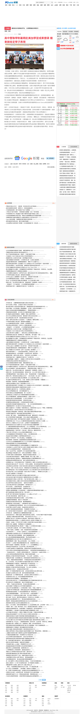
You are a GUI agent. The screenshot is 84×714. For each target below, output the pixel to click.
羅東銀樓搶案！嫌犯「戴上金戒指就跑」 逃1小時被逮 (20, 541)
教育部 (24, 164)
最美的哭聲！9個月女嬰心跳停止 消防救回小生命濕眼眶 (21, 355)
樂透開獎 (76, 31)
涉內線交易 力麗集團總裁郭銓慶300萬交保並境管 (19, 302)
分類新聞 (7, 683)
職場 (31, 5)
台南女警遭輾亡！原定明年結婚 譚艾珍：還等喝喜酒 (20, 565)
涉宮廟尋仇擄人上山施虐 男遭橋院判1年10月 (18, 644)
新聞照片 (26, 696)
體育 (48, 5)
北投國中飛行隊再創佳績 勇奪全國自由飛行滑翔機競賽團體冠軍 (23, 589)
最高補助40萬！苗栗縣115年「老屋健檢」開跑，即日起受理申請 (23, 623)
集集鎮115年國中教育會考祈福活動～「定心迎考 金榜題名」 (23, 556)
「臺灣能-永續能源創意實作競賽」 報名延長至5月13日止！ (22, 516)
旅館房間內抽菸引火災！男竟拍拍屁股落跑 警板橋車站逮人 (22, 674)
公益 (48, 702)
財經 (20, 5)
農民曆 (59, 28)
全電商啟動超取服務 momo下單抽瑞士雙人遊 (71, 152)
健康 (41, 5)
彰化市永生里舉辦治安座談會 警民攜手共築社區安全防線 (21, 316)
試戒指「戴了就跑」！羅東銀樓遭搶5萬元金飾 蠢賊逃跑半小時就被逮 (25, 415)
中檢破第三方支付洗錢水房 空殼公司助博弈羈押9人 (20, 256)
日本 (28, 164)
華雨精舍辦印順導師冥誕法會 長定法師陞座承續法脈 (20, 460)
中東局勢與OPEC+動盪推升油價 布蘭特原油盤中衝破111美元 (22, 213)
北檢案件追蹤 (72, 28)
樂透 (62, 685)
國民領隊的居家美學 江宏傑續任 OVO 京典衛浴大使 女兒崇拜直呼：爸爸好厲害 (27, 385)
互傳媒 (19, 34)
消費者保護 (41, 710)
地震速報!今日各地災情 (67, 45)
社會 (17, 5)
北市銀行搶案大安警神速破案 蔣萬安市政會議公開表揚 (21, 454)
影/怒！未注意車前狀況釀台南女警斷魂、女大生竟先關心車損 (22, 280)
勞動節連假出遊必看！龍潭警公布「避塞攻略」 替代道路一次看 (23, 334)
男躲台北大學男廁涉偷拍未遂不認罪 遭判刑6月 (19, 651)
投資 (43, 702)
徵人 (57, 710)
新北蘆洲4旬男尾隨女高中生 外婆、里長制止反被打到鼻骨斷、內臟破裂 (25, 379)
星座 (38, 5)
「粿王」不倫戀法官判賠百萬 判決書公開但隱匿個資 (20, 584)
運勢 (34, 5)
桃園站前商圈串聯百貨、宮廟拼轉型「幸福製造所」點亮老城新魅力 (24, 608)
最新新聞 (61, 243)
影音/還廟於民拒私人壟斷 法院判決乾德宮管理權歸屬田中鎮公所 (23, 481)
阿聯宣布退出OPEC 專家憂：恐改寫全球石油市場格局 (21, 206)
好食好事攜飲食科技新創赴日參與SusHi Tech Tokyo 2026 (21, 267)
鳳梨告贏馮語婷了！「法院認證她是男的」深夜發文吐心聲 (21, 351)
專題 (10, 5)
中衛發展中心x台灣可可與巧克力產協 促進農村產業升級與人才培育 (24, 447)
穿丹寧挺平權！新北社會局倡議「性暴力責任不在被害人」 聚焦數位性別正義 (26, 471)
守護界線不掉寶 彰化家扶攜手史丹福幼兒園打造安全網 (20, 475)
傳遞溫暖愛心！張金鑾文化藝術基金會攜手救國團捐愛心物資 (22, 610)
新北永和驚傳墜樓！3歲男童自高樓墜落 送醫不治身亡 (21, 396)
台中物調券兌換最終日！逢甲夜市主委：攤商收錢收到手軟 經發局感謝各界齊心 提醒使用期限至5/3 (33, 273)
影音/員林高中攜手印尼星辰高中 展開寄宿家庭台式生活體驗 (22, 477)
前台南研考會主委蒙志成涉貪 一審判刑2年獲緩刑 (19, 483)
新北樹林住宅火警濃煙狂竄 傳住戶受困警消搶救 (19, 582)
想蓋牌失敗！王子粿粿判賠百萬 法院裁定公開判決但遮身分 (22, 574)
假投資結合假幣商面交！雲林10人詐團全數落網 (19, 325)
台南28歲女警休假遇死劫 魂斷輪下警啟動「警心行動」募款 (22, 456)
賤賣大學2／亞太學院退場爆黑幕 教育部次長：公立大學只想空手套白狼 (25, 372)
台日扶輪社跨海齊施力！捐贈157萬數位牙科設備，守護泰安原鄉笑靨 (24, 612)
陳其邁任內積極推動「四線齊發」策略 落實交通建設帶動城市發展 (23, 411)
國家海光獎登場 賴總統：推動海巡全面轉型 (17, 642)
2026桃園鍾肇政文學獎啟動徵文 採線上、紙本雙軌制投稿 (21, 434)
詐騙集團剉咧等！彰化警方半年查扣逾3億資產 (18, 406)
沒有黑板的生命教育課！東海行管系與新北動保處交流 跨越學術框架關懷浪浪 (26, 466)
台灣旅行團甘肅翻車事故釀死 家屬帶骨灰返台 (18, 488)
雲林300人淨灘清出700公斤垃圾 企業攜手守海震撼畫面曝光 (22, 423)
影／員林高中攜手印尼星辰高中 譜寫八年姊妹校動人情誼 (21, 511)
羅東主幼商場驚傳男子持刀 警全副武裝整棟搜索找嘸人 (21, 599)
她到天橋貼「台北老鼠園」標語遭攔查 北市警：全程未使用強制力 (24, 308)
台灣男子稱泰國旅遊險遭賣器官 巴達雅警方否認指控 (20, 509)
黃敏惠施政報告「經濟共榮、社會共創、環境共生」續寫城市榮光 (23, 430)
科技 (24, 5)
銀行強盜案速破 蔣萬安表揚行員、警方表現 (17, 492)
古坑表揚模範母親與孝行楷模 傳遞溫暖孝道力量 (19, 250)
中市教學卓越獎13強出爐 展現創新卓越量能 (71, 277)
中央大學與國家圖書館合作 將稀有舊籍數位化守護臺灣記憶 (22, 445)
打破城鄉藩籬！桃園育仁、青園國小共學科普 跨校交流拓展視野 (23, 359)
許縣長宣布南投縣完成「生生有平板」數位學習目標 (20, 546)
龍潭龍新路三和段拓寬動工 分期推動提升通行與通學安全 (21, 503)
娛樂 (45, 5)
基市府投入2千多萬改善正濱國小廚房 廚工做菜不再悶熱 (21, 595)
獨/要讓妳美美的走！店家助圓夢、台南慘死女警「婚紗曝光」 (22, 353)
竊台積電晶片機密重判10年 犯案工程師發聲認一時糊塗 (22, 453)
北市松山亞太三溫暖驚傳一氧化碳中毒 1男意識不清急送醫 (22, 276)
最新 (6, 685)
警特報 (74, 685)
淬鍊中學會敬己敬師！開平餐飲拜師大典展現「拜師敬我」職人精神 (24, 419)
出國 (11, 164)
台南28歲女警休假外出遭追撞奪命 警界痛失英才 (19, 484)
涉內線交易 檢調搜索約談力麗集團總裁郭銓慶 (18, 513)
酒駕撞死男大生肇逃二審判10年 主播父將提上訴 (19, 664)
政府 (74, 5)
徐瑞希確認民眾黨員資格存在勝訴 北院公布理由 (19, 498)
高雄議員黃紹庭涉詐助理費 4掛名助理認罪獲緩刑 (19, 646)
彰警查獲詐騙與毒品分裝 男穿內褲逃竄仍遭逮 (18, 653)
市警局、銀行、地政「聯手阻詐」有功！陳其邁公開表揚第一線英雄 (24, 606)
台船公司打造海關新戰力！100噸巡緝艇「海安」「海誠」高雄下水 (23, 588)
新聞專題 (44, 683)
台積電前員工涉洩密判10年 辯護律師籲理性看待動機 (20, 394)
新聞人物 (31, 683)
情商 (18, 687)
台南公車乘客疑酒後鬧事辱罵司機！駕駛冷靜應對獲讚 (20, 554)
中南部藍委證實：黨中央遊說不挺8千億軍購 (18, 210)
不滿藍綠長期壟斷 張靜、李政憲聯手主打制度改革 (19, 634)
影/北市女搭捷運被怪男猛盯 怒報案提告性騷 (18, 449)
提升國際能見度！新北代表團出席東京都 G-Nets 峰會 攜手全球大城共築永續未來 (27, 469)
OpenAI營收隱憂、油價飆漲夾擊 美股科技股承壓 (19, 219)
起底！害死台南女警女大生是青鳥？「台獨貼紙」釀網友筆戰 (22, 319)
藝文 (48, 700)
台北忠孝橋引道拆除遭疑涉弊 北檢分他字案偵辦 (19, 636)
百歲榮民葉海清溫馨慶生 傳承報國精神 (17, 578)
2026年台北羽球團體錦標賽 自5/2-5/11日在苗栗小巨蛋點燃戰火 (23, 441)
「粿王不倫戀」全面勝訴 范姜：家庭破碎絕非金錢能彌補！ (22, 529)
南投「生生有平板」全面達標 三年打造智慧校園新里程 (20, 451)
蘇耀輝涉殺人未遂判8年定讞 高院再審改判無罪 (72, 256)
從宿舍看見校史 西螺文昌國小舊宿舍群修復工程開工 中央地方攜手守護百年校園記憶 (29, 514)
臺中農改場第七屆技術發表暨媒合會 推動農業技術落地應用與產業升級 (25, 306)
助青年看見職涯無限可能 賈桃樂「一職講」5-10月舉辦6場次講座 (23, 526)
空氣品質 (65, 31)
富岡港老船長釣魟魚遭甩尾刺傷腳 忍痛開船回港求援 (20, 638)
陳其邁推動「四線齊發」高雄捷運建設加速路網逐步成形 (21, 439)
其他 (18, 700)
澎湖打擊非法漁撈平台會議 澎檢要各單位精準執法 (20, 507)
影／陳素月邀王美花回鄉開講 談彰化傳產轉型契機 (20, 535)
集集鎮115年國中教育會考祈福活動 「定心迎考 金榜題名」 (22, 567)
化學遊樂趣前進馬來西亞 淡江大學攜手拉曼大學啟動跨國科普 (23, 428)
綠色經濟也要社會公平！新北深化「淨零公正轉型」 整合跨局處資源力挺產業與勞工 (28, 464)
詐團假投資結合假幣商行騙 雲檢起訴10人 (70, 249)
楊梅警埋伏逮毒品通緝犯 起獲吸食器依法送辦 (18, 387)
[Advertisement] (30, 180)
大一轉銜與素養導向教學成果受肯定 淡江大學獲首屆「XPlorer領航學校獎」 (26, 426)
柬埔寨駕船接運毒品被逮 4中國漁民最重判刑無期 (19, 402)
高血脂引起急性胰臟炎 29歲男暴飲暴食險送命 (18, 436)
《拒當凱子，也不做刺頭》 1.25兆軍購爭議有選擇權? (20, 284)
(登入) (77, 2)
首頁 (6, 5)
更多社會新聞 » (51, 167)
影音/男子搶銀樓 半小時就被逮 (14, 473)
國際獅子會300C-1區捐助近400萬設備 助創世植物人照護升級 (23, 518)
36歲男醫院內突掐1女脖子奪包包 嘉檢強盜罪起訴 (19, 657)
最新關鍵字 (57, 698)
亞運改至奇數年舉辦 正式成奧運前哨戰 (69, 168)
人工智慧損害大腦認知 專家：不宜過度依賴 (70, 166)
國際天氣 (69, 690)
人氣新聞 (61, 146)
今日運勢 (64, 28)
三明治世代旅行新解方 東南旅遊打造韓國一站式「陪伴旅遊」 (23, 212)
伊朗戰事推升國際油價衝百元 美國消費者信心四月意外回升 (22, 217)
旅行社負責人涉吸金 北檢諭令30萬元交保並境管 (19, 304)
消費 (60, 5)
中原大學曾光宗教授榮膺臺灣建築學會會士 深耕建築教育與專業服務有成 (26, 550)
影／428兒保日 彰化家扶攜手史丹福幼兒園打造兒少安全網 (22, 561)
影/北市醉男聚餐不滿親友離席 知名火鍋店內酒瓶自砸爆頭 (22, 417)
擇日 (55, 688)
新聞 (6, 31)
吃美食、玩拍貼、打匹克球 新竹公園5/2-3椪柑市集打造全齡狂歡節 (24, 522)
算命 (55, 685)
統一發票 (63, 687)
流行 (18, 692)
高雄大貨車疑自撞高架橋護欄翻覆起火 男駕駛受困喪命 (21, 310)
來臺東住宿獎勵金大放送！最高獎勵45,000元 (18, 383)
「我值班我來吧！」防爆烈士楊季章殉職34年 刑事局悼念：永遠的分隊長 (26, 552)
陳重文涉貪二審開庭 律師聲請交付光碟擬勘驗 (18, 524)
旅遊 (64, 5)
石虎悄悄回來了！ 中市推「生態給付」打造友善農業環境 (21, 531)
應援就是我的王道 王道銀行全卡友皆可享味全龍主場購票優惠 (22, 424)
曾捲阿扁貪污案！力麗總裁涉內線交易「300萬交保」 (20, 286)
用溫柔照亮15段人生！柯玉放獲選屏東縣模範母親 (19, 576)
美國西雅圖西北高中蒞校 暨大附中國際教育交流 (19, 539)
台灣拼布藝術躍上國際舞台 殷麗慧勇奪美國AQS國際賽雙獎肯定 (23, 458)
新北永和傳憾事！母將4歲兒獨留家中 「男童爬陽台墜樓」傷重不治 (24, 368)
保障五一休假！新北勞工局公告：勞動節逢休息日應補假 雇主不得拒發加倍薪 (26, 468)
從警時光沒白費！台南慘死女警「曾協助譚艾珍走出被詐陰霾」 (23, 672)
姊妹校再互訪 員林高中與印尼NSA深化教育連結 (19, 409)
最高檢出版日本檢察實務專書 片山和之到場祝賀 (19, 398)
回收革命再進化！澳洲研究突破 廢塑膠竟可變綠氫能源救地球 (23, 265)
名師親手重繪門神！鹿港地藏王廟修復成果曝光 (18, 413)
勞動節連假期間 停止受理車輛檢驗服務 (16, 443)
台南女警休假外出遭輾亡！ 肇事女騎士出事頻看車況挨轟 (21, 332)
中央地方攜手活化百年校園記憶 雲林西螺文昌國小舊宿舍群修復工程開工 (25, 619)
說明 (74, 2)
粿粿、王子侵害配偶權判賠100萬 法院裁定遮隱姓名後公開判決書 (24, 571)
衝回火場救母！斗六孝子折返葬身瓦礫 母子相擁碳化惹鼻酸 (22, 663)
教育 (20, 164)
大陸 (78, 5)
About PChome (53, 710)
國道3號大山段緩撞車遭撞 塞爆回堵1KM (17, 648)
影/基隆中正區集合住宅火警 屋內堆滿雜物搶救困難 (20, 573)
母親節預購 (60, 2)
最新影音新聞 (73, 243)
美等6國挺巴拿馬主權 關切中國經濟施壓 (17, 221)
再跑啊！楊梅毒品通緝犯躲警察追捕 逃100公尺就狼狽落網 (21, 601)
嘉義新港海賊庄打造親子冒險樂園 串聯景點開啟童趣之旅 (21, 616)
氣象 (68, 683)
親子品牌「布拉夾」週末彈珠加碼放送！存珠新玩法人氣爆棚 (22, 597)
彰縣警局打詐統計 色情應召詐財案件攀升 (17, 569)
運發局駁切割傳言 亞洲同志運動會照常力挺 (17, 603)
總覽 (43, 698)
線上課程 (36, 164)
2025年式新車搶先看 (67, 48)
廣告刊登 (36, 710)
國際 (27, 5)
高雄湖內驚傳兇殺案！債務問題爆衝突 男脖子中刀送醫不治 (22, 261)
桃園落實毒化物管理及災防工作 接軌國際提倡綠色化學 (20, 533)
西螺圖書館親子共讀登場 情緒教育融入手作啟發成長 (20, 563)
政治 (13, 5)
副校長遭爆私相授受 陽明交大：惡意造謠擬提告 (19, 208)
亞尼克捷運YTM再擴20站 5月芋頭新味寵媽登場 (18, 586)
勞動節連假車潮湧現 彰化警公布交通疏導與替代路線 (20, 312)
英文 (48, 164)
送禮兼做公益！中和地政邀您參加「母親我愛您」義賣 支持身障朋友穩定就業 (26, 462)
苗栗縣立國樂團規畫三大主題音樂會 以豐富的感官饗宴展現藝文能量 (24, 490)
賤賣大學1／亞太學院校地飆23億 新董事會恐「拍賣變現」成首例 (24, 282)
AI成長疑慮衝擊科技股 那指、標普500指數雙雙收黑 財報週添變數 (23, 215)
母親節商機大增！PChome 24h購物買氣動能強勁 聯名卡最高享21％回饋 (25, 421)
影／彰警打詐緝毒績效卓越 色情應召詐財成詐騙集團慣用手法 (23, 670)
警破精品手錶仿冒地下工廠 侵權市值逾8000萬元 (19, 655)
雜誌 (67, 5)
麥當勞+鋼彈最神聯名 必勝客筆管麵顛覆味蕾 (71, 150)
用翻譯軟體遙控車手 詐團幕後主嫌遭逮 (69, 272)
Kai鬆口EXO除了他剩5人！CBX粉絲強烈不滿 (24, 28)
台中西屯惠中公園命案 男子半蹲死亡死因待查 (18, 528)
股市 (56, 2)
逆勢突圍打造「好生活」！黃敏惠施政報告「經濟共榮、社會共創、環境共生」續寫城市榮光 (31, 621)
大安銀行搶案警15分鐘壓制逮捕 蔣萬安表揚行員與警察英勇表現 (23, 548)
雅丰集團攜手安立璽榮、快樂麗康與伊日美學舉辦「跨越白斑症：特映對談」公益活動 (29, 269)
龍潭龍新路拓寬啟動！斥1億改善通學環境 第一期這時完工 (21, 591)
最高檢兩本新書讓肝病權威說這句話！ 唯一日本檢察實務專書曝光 (24, 404)
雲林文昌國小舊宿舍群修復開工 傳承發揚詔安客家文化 (20, 629)
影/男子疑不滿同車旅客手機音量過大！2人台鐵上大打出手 (21, 494)
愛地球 (49, 703)
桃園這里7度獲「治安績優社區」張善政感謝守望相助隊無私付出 (23, 558)
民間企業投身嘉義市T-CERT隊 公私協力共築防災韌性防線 (21, 614)
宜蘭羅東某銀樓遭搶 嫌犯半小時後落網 (17, 499)
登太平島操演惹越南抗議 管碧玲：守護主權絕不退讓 (20, 254)
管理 (43, 703)
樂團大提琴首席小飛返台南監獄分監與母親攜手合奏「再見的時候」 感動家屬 (26, 631)
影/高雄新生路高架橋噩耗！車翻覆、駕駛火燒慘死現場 (20, 314)
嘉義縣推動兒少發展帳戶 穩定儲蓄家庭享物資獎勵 (19, 627)
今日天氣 (59, 31)
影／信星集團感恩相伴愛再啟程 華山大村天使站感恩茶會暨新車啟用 (24, 505)
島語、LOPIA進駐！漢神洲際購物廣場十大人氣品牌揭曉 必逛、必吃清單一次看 (27, 604)
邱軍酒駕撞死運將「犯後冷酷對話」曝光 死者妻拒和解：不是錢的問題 (25, 374)
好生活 (49, 698)
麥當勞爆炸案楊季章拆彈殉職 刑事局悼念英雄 (18, 400)
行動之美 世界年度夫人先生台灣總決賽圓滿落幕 (19, 432)
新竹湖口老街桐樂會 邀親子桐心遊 (15, 496)
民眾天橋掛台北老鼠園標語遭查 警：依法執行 (18, 392)
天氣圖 (68, 692)
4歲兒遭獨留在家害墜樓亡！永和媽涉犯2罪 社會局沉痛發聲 (22, 260)
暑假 (31, 164)
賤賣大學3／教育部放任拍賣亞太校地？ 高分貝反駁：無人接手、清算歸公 (26, 376)
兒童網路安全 (46, 710)
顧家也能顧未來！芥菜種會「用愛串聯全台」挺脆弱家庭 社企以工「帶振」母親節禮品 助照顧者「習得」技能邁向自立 (37, 408)
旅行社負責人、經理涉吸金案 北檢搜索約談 (18, 486)
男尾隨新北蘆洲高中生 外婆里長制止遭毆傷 (18, 389)
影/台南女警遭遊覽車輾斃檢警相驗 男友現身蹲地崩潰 (20, 537)
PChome (65, 2)
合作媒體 (70, 2)
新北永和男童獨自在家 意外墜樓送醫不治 (17, 391)
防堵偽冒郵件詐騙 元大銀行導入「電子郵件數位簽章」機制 (22, 479)
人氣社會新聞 (73, 146)
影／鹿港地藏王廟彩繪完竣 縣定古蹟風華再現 (18, 640)
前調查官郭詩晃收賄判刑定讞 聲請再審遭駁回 (18, 501)
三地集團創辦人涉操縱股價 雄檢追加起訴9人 (18, 649)
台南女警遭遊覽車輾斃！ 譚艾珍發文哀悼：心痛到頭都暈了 (22, 593)
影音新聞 (7, 696)
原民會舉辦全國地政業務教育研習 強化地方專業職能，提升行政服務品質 (25, 625)
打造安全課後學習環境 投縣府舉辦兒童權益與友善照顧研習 (22, 676)
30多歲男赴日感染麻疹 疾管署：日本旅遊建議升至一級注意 (22, 223)
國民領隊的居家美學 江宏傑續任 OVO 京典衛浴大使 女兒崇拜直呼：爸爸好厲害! (27, 263)
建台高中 (15, 164)
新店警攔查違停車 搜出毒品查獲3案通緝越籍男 (19, 659)
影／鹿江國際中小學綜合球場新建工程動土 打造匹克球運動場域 (23, 661)
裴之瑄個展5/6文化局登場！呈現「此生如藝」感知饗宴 (20, 349)
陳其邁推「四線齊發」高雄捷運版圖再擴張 (17, 381)
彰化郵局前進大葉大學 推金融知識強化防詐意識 (19, 317)
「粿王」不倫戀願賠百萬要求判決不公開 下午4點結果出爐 (22, 666)
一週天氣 (69, 687)
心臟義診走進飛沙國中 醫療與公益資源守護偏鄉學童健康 (21, 633)
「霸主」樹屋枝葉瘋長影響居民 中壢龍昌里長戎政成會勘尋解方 (23, 559)
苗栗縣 (44, 164)
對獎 (62, 683)
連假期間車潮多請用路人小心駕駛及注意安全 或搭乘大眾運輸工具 (23, 520)
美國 (40, 164)
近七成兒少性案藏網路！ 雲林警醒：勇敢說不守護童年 (21, 668)
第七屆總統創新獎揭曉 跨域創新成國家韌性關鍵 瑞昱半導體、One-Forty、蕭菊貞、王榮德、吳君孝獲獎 (34, 618)
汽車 (71, 5)
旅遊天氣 (69, 688)
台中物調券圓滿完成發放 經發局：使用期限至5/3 (19, 278)
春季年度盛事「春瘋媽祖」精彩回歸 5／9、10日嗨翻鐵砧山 (22, 544)
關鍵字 (56, 696)
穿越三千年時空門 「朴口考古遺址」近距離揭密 (19, 438)
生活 (52, 5)
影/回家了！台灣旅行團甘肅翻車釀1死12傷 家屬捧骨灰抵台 (22, 543)
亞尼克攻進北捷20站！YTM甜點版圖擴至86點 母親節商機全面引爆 (24, 580)
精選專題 (44, 685)
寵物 (18, 685)
